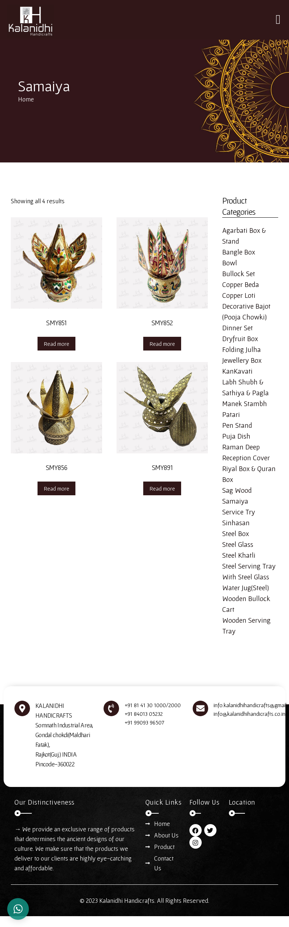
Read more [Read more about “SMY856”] (56, 488)
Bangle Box (238, 252)
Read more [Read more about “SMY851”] (56, 343)
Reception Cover (246, 458)
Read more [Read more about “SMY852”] (162, 343)
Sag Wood (237, 490)
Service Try (238, 512)
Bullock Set (238, 274)
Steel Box (235, 534)
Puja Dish (236, 436)
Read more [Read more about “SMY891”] (162, 488)
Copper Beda (240, 284)
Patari (231, 414)
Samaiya (235, 501)
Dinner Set (237, 328)
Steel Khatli (238, 555)
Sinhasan (236, 523)
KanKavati (237, 371)
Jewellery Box (242, 360)
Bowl (229, 263)
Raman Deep (241, 447)
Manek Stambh (244, 404)
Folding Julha (241, 349)
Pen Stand (237, 425)
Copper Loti (238, 295)
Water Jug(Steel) (245, 588)
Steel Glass (237, 544)
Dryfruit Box (240, 339)
